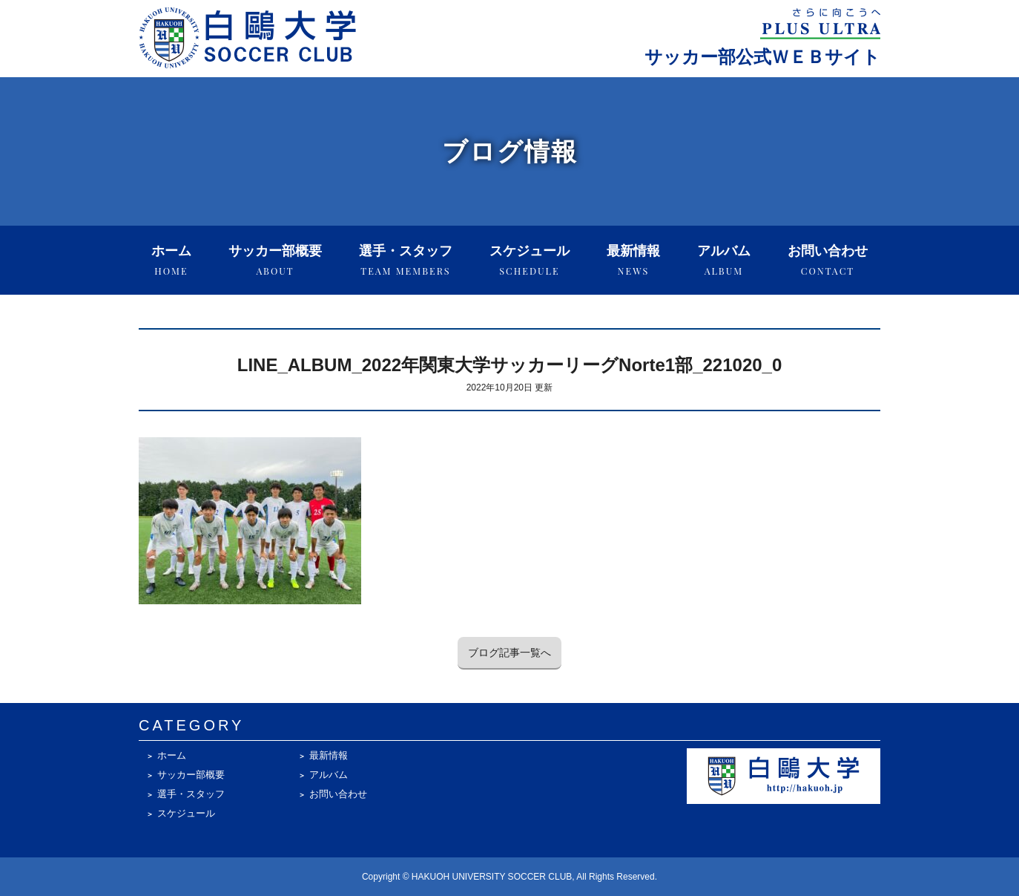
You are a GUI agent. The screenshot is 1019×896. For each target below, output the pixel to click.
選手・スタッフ (405, 260)
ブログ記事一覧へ (509, 652)
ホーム (171, 260)
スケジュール (529, 260)
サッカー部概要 (275, 260)
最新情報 (633, 260)
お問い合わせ (828, 260)
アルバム (724, 260)
